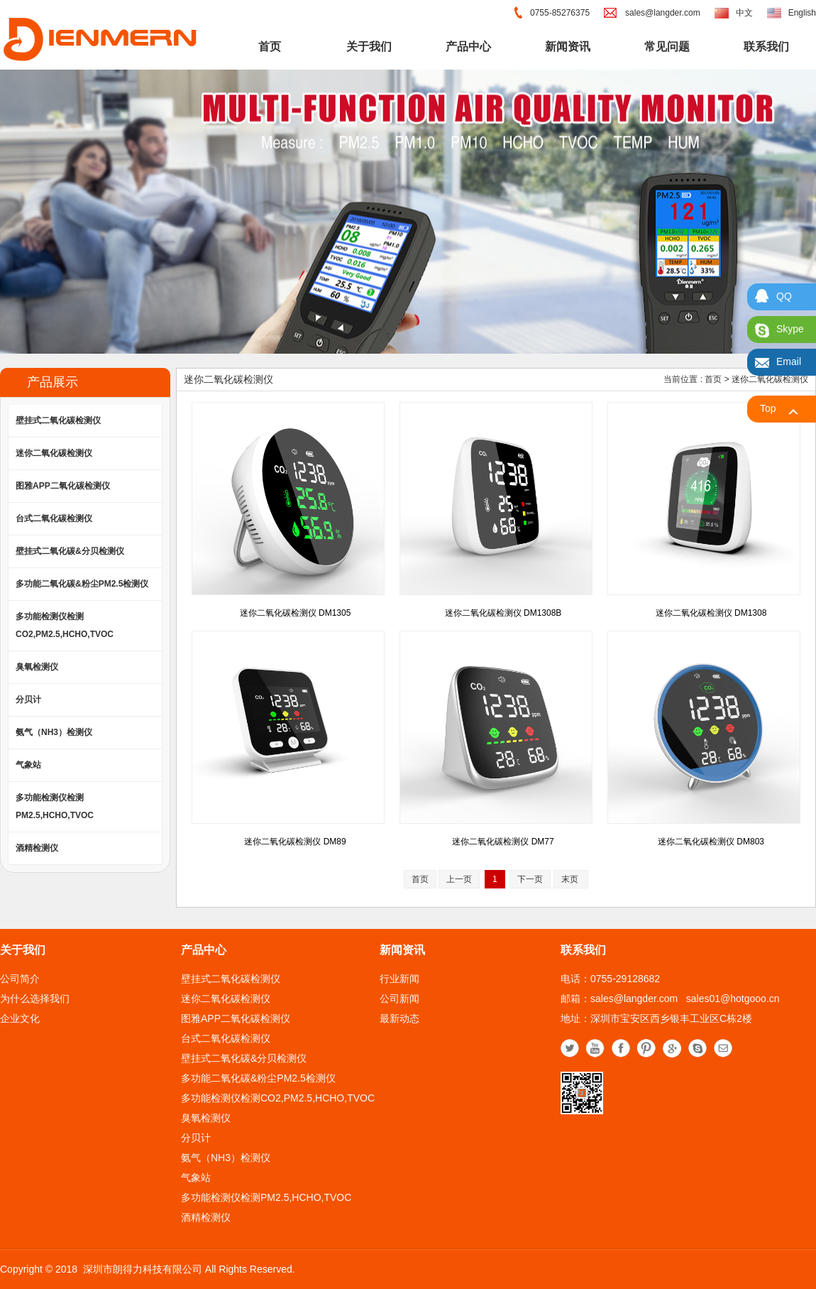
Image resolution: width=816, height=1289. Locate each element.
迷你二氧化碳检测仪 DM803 (711, 842)
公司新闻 (399, 998)
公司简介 (20, 978)
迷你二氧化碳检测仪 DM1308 (711, 613)
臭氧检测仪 (37, 667)
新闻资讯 (567, 46)
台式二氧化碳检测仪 (54, 518)
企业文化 (20, 1018)
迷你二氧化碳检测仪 (54, 453)
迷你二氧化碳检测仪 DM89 (295, 842)
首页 (269, 46)
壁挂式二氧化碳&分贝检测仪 (70, 551)
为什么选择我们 (35, 998)
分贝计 (28, 700)
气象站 (28, 765)
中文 (744, 13)
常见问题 (667, 46)
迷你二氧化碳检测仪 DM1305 (295, 613)
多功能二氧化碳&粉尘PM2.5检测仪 (82, 584)
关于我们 (369, 46)
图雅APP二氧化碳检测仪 (63, 486)
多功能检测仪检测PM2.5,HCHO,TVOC (55, 806)
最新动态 (399, 1018)
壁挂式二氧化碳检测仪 (58, 420)
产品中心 (468, 46)
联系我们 (766, 46)
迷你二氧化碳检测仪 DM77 (502, 842)
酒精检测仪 (37, 848)
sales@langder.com (662, 13)
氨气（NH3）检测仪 (54, 732)
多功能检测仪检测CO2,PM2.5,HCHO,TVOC (65, 625)
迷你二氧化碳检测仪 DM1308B (503, 613)
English (802, 13)
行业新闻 (399, 978)
